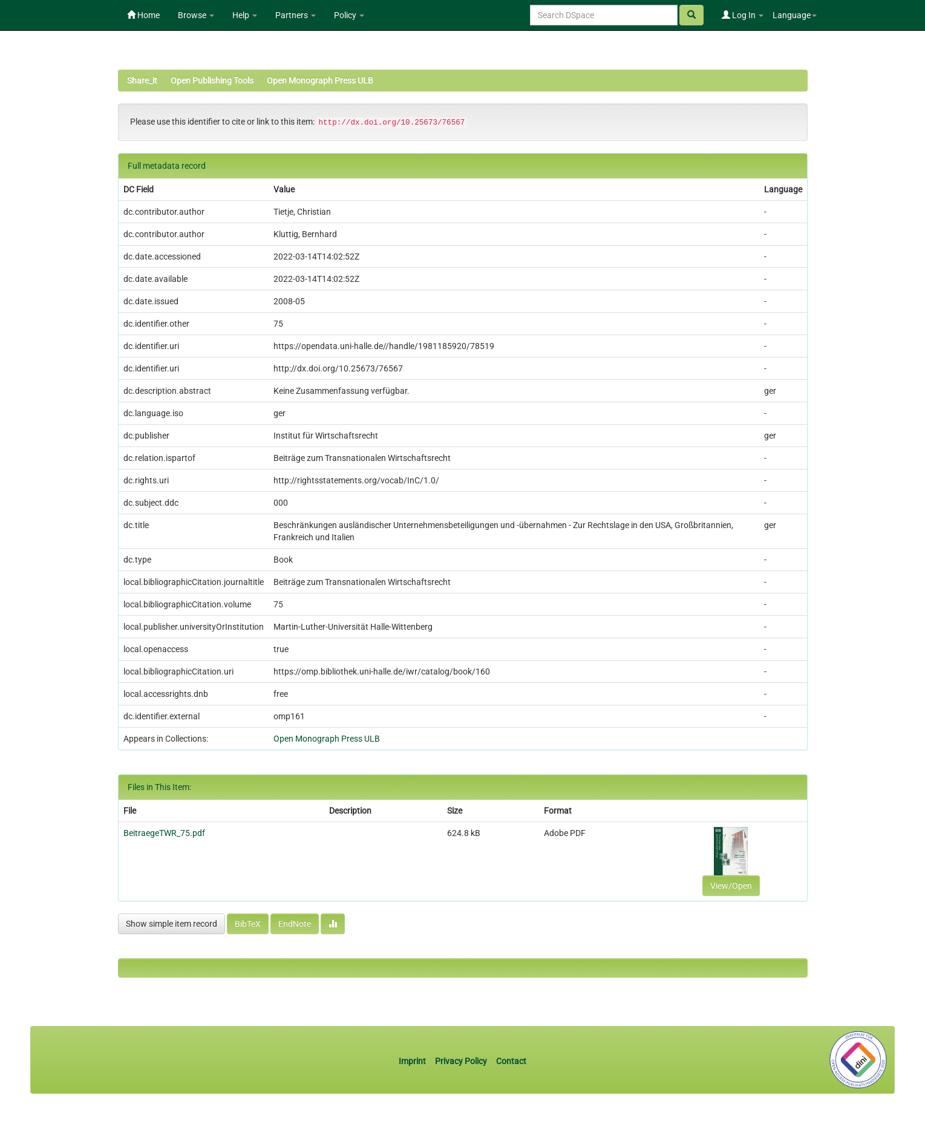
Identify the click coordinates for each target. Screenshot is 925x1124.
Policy (349, 15)
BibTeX (248, 924)
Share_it (142, 80)
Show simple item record (171, 924)
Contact (511, 1061)
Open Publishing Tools (212, 80)
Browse (196, 15)
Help (244, 15)
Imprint (413, 1061)
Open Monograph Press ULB (320, 80)
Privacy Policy (461, 1061)
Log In (742, 15)
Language (795, 15)
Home (143, 15)
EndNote (294, 924)
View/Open (731, 885)
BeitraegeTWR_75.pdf (164, 833)
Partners (295, 15)
